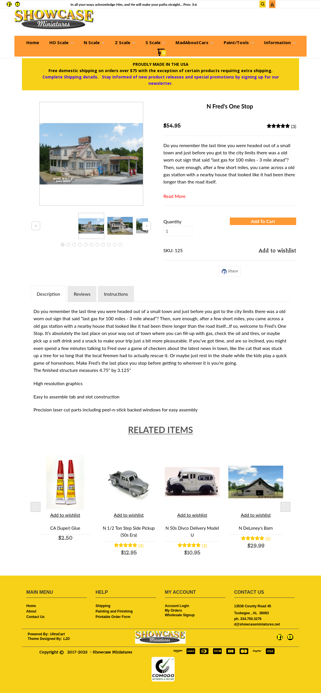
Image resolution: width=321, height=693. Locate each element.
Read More (174, 196)
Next (285, 507)
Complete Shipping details (69, 77)
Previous (35, 507)
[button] (263, 221)
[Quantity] (177, 231)
